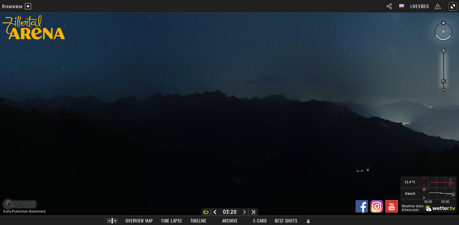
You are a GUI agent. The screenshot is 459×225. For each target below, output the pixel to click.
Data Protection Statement (24, 211)
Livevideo (419, 6)
